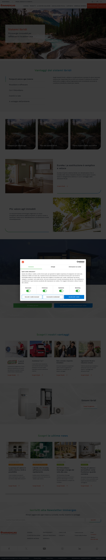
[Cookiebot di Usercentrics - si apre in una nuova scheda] (78, 262)
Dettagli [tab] (53, 266)
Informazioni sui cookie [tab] (75, 266)
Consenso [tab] (31, 266)
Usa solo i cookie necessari (32, 297)
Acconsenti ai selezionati (53, 297)
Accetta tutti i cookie (74, 297)
